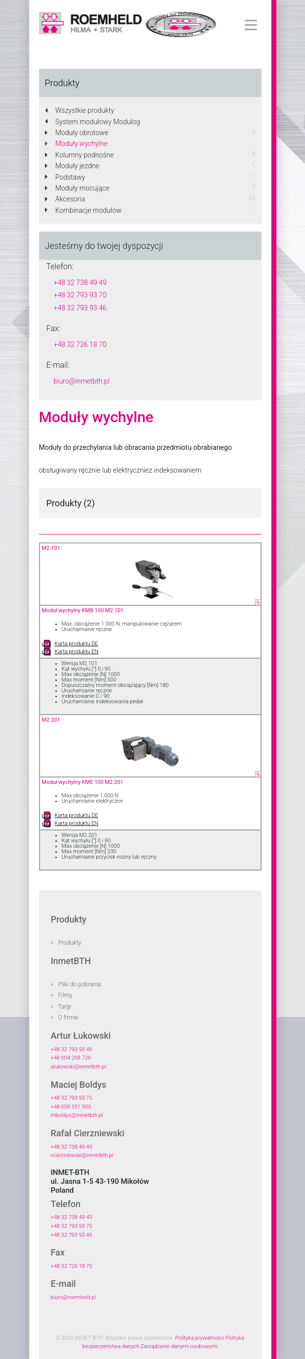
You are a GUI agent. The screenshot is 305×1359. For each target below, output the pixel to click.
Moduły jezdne (72, 166)
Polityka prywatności (199, 1338)
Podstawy (65, 177)
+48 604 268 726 (71, 1058)
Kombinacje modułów (83, 210)
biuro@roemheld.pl (73, 1297)
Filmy (65, 995)
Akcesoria (65, 199)
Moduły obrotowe (76, 133)
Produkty (70, 942)
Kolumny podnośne (79, 155)
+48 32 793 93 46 (80, 308)
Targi (64, 1006)
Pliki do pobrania (79, 984)
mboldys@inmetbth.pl (77, 1115)
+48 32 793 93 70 (80, 295)
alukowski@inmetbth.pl (78, 1067)
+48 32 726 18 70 (80, 344)
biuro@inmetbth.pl (82, 381)
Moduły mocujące (77, 188)
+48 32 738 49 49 (80, 283)
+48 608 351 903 (71, 1107)
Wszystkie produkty (79, 110)
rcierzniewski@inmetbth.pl (82, 1155)
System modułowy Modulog (92, 122)
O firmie (68, 1017)
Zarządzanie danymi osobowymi (179, 1346)
